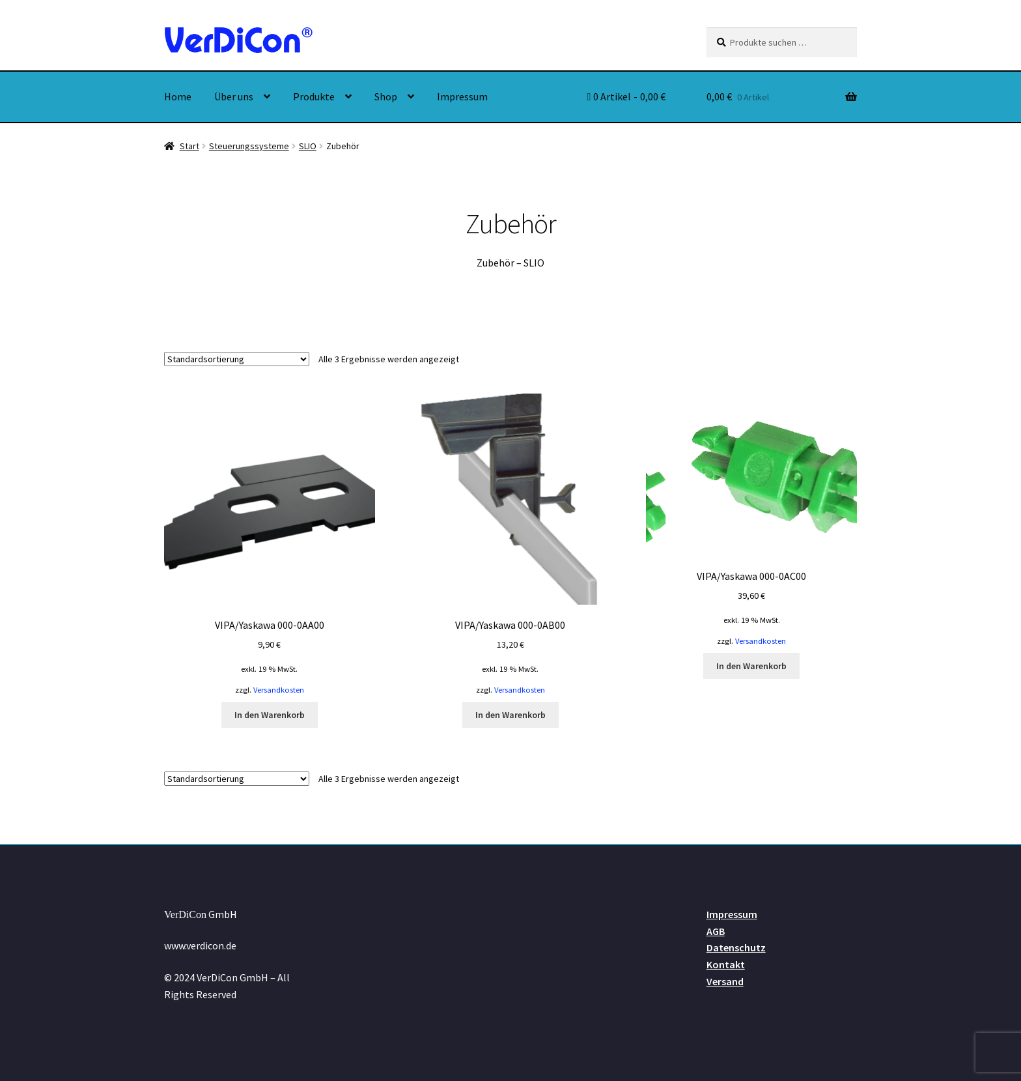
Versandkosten (278, 690)
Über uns (233, 96)
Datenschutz (736, 947)
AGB (715, 931)
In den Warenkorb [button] (269, 715)
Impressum (462, 96)
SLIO (307, 146)
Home (177, 96)
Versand (725, 981)
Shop (385, 96)
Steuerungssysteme (249, 146)
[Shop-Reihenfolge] (236, 359)
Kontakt (725, 964)
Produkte (314, 96)
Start (189, 146)
